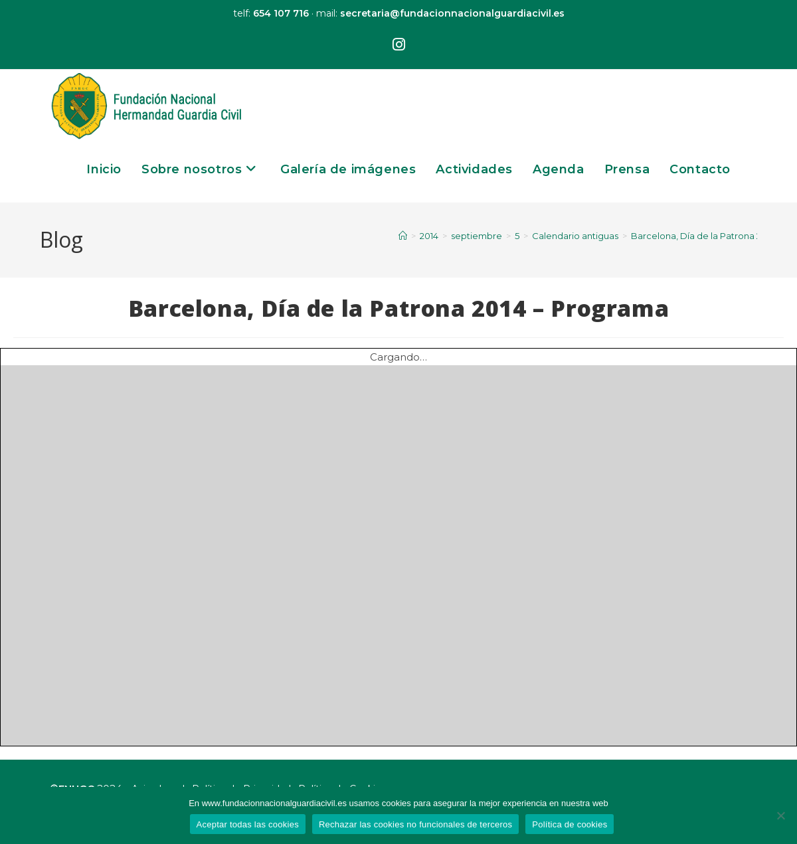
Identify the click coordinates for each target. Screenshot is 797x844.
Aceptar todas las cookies (248, 824)
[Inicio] (402, 235)
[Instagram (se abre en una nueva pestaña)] (399, 45)
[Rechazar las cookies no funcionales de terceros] (780, 815)
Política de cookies (569, 824)
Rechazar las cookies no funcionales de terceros (415, 824)
